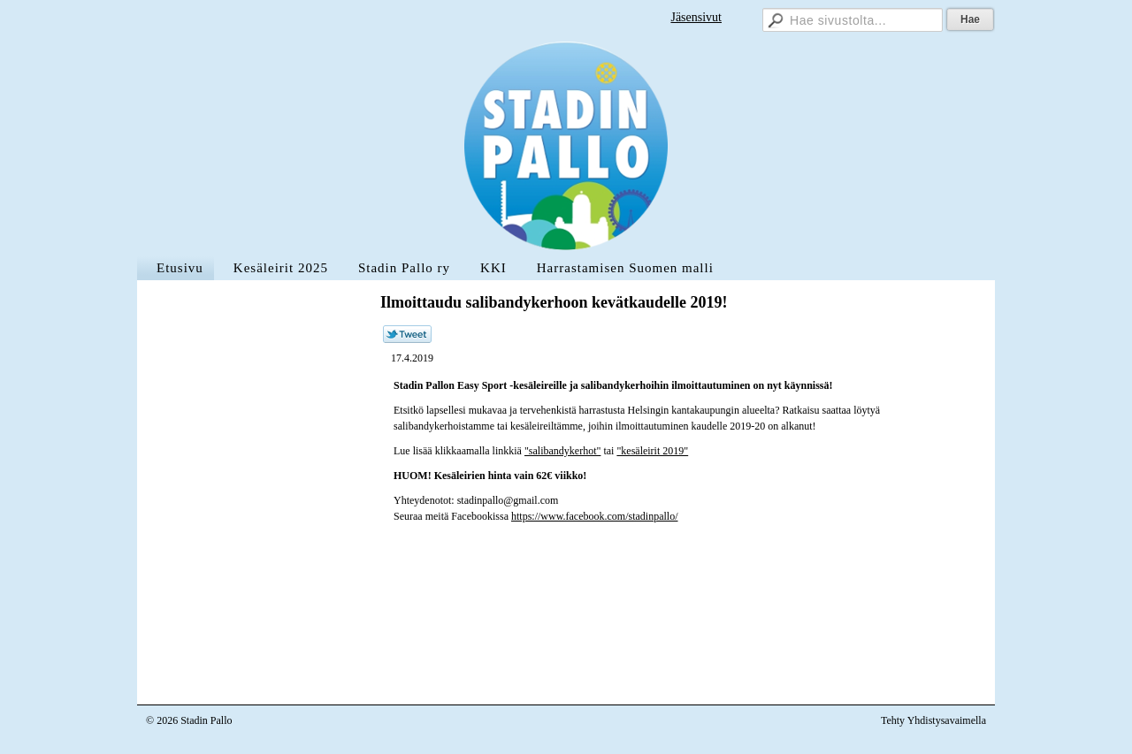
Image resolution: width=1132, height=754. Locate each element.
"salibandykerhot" (562, 451)
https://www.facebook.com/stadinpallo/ (594, 516)
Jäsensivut (696, 17)
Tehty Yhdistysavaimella (933, 720)
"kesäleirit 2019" (652, 451)
